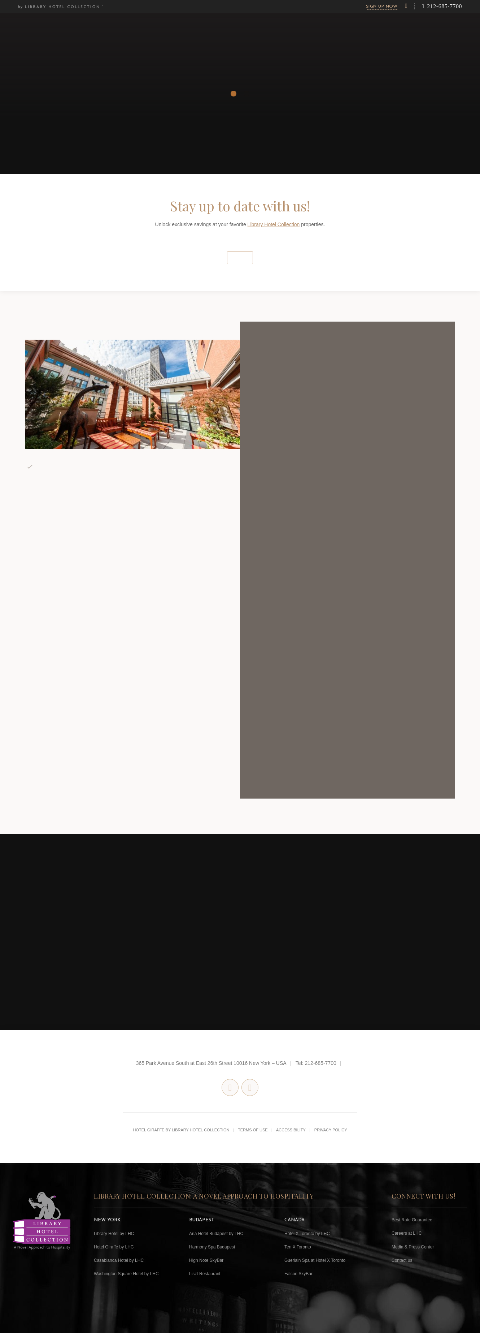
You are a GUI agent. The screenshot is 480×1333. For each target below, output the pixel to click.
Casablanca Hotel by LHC (119, 1260)
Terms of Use (253, 1130)
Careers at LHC (407, 1233)
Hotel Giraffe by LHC (114, 1247)
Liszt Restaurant (205, 1273)
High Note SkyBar (206, 1260)
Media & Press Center (413, 1247)
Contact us (402, 1260)
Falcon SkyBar (298, 1273)
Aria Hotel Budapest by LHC (216, 1233)
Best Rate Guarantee (412, 1219)
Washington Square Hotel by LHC (126, 1273)
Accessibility (291, 1130)
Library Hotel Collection (274, 224)
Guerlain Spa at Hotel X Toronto (314, 1260)
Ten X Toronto (297, 1247)
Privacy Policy (330, 1130)
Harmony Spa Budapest (212, 1247)
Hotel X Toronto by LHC (307, 1233)
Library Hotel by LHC (114, 1233)
